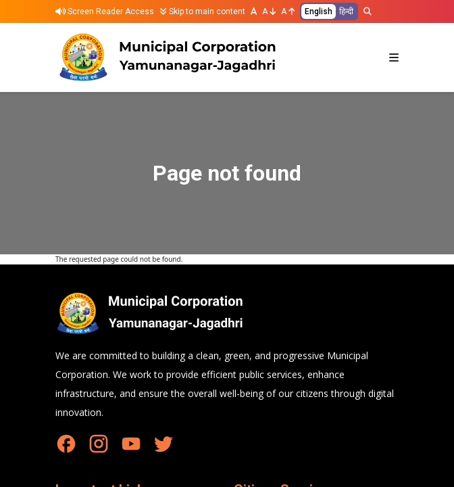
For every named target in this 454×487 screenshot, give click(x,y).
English (318, 11)
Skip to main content (202, 11)
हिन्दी (346, 11)
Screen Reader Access (104, 11)
